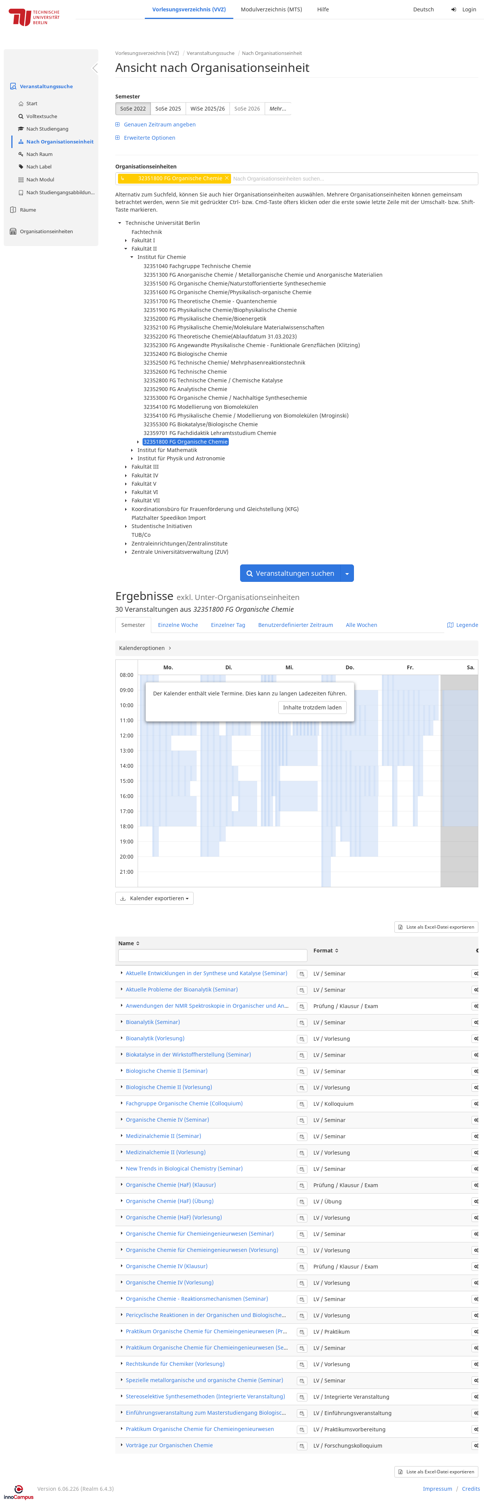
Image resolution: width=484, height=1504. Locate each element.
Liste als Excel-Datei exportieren (436, 927)
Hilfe (323, 9)
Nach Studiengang (42, 128)
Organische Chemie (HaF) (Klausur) (171, 1184)
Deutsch (423, 9)
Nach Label (33, 166)
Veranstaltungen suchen (290, 573)
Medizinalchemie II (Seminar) (163, 1135)
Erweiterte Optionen (145, 137)
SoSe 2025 (168, 108)
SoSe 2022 (133, 108)
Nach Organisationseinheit (55, 141)
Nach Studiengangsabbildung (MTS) (57, 192)
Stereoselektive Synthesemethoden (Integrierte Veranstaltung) (205, 1396)
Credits (471, 1488)
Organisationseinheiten (40, 231)
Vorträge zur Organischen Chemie (169, 1445)
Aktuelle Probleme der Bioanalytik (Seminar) (182, 989)
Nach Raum (34, 154)
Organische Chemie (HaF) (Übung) (170, 1201)
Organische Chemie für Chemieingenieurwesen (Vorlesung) (202, 1249)
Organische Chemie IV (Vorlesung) (170, 1282)
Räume (22, 209)
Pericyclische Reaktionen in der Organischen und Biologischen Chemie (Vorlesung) (231, 1315)
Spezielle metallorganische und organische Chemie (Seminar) (204, 1380)
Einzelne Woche (178, 624)
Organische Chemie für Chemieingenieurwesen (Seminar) (200, 1233)
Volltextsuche (36, 116)
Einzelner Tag (228, 624)
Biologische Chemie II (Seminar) (167, 1070)
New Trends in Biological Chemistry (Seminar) (184, 1168)
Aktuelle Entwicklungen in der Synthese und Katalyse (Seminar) (206, 973)
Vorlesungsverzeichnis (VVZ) (189, 9)
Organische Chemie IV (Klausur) (167, 1266)
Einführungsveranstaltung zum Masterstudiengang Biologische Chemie (217, 1412)
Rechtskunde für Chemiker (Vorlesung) (175, 1363)
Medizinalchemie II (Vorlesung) (166, 1152)
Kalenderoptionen (142, 647)
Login (462, 9)
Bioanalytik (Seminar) (153, 1022)
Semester (127, 96)
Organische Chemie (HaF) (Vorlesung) (174, 1217)
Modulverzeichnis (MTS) (271, 9)
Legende (462, 624)
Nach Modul (35, 179)
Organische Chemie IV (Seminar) (167, 1119)
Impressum (437, 1488)
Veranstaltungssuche (40, 86)
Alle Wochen (361, 624)
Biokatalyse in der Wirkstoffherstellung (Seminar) (188, 1054)
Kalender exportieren (154, 898)
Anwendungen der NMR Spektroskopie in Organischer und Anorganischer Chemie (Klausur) (243, 1005)
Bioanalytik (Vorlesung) (155, 1038)
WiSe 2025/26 (208, 108)
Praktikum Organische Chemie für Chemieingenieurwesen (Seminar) (213, 1347)
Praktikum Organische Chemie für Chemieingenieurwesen (200, 1428)
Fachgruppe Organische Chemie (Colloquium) (184, 1103)
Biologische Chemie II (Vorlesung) (169, 1087)
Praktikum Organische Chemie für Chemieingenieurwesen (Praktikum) (215, 1331)
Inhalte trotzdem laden (312, 707)
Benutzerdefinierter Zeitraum (295, 624)
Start (26, 103)
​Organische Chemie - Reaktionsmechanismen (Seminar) (197, 1298)
